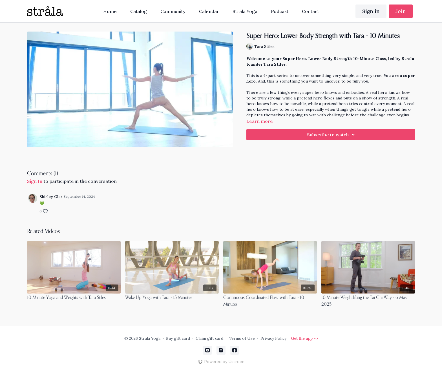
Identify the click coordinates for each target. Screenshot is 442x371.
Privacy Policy (273, 338)
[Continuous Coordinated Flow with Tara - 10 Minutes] (270, 301)
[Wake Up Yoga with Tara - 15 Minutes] (172, 297)
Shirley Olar (51, 196)
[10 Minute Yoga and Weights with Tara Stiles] (74, 297)
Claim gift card (209, 338)
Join (400, 11)
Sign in (371, 11)
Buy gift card (178, 338)
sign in (34, 181)
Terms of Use (242, 338)
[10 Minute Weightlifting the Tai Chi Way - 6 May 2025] (368, 301)
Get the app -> (304, 338)
